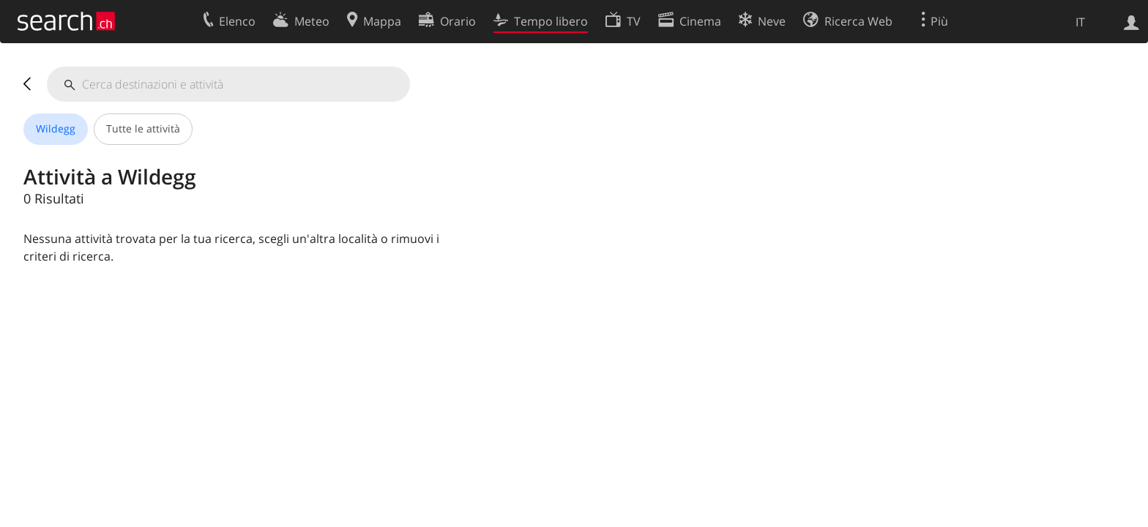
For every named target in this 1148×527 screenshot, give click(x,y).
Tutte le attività (143, 128)
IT (1080, 22)
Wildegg (55, 128)
